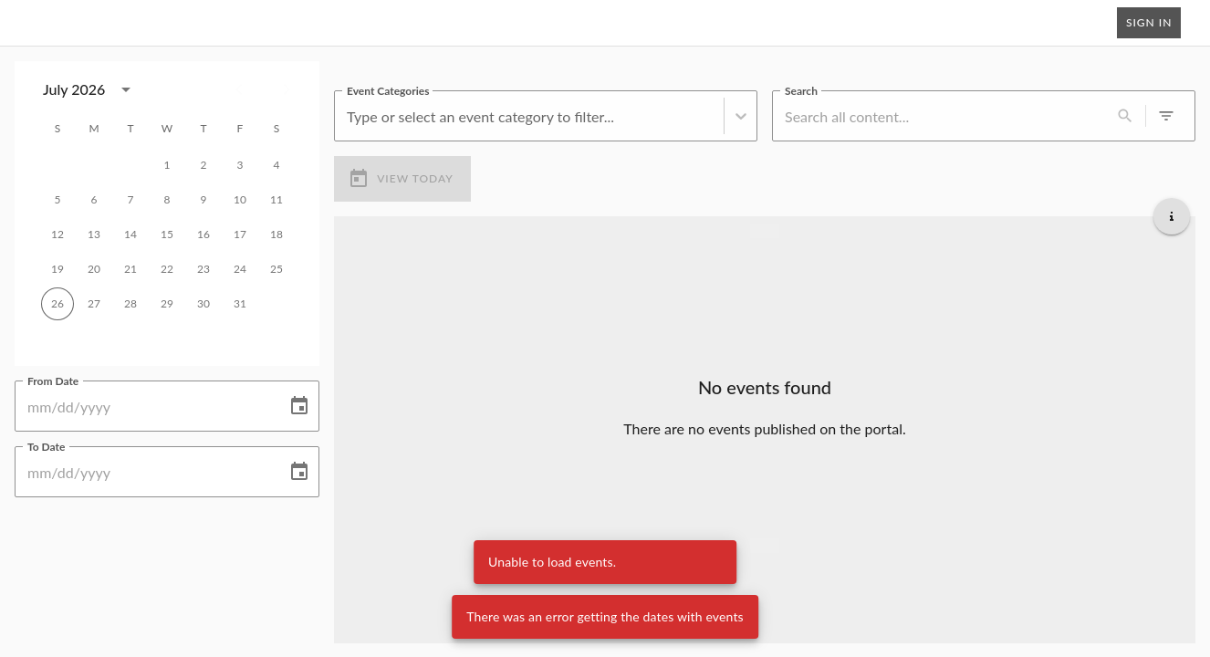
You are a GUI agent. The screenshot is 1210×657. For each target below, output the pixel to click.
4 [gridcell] (276, 165)
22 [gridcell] (167, 269)
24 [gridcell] (240, 269)
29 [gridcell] (167, 303)
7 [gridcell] (130, 199)
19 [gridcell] (57, 269)
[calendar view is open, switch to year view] (125, 89)
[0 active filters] (1166, 115)
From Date (52, 379)
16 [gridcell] (203, 234)
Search (801, 89)
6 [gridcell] (94, 199)
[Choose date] (299, 406)
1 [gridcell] (167, 165)
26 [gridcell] (57, 303)
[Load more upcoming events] (764, 544)
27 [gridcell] (94, 303)
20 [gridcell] (94, 269)
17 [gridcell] (240, 234)
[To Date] (144, 471)
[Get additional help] (1171, 215)
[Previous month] (239, 89)
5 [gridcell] (57, 199)
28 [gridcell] (130, 303)
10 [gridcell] (240, 199)
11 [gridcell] (276, 199)
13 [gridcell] (94, 234)
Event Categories (388, 89)
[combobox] (348, 115)
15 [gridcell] (167, 234)
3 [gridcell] (240, 165)
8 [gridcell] (167, 199)
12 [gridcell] (57, 234)
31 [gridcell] (240, 303)
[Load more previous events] (764, 230)
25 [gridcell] (276, 269)
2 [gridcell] (203, 165)
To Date (46, 445)
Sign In (1149, 22)
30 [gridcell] (203, 303)
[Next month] (286, 89)
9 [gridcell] (203, 199)
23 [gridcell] (203, 269)
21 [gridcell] (130, 269)
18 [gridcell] (276, 234)
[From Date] (144, 406)
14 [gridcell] (130, 234)
